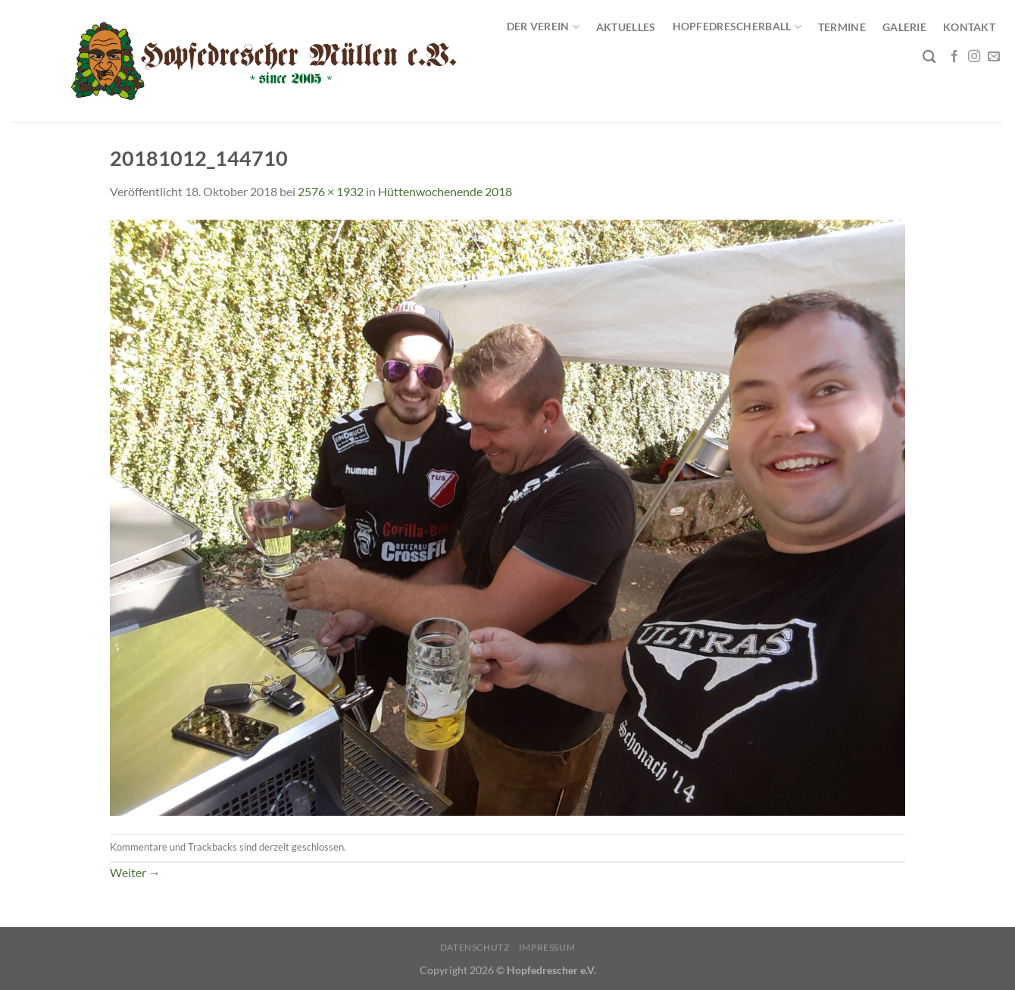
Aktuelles (626, 26)
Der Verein (543, 27)
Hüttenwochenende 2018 (445, 191)
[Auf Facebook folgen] (954, 57)
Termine (842, 26)
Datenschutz (475, 947)
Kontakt (969, 26)
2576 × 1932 (331, 191)
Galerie (904, 26)
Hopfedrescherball (737, 27)
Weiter (135, 872)
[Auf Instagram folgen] (974, 57)
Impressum (547, 947)
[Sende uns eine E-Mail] (994, 57)
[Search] (929, 57)
